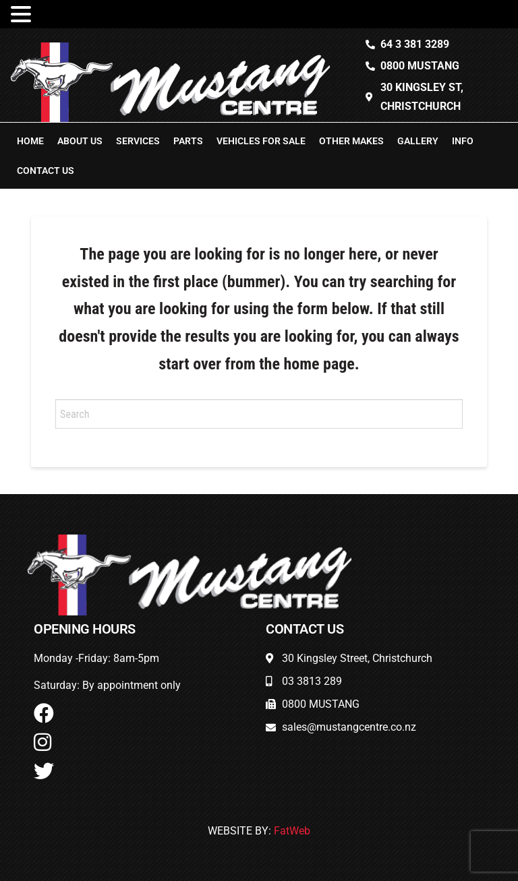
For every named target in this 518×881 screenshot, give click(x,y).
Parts (188, 140)
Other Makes (351, 140)
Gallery (417, 140)
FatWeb (292, 830)
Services (138, 140)
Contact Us (45, 170)
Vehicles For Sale (261, 140)
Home (30, 140)
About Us (80, 140)
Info (462, 140)
